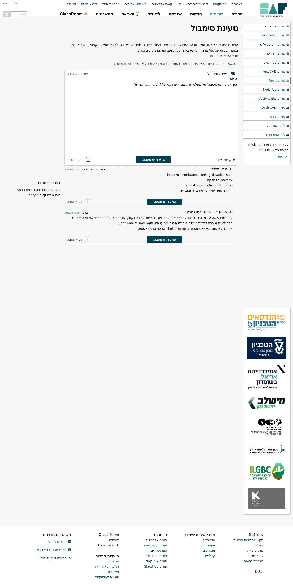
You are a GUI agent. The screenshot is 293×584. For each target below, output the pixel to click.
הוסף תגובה (79, 160)
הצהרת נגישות (253, 561)
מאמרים (237, 4)
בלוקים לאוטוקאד (107, 566)
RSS (282, 157)
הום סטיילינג (158, 550)
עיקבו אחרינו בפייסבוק (53, 550)
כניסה (5, 3)
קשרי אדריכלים (162, 4)
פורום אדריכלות (277, 26)
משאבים (113, 572)
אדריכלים (209, 540)
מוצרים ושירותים (136, 4)
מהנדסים (209, 550)
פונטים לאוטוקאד (107, 577)
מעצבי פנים (207, 545)
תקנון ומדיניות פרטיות (248, 540)
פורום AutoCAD (276, 71)
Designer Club (108, 545)
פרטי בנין (113, 561)
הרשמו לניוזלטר (58, 541)
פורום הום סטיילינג (275, 44)
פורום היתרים (278, 53)
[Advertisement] (151, 122)
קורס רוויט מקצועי (153, 159)
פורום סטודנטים (276, 62)
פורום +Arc (280, 116)
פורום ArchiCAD (276, 107)
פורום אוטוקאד (156, 561)
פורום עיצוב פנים (276, 35)
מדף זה (34, 195)
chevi (85, 74)
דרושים (71, 4)
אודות (259, 545)
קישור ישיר (226, 160)
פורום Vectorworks (274, 98)
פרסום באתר (254, 550)
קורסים (114, 540)
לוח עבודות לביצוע (195, 4)
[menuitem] (234, 4)
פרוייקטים (219, 4)
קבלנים (210, 556)
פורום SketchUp (276, 89)
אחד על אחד (111, 4)
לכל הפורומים (278, 134)
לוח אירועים (89, 4)
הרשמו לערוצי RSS (55, 558)
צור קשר (257, 556)
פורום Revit (279, 80)
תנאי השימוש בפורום (224, 56)
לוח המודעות (278, 125)
